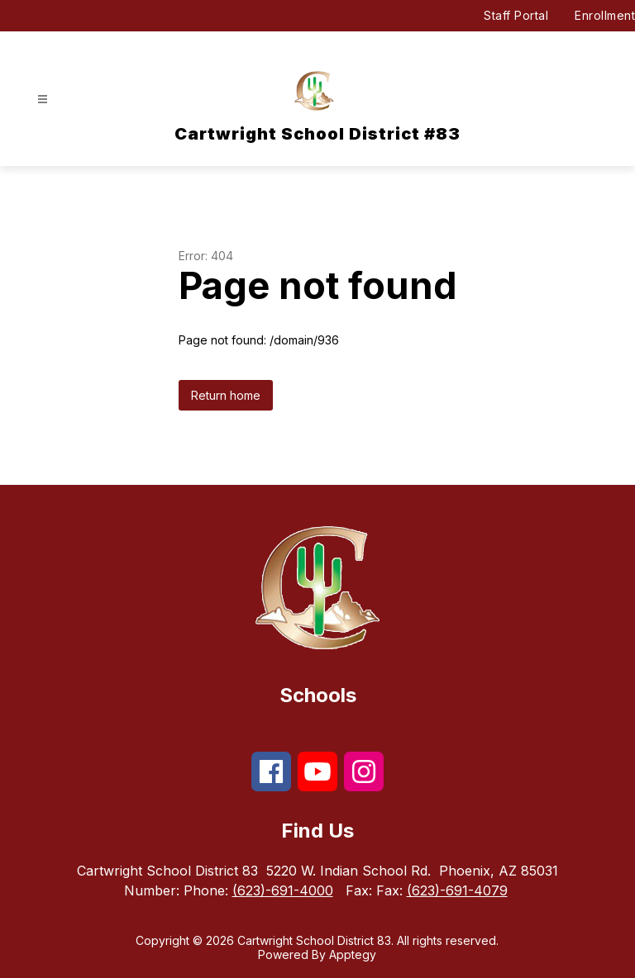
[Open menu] (42, 99)
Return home (225, 395)
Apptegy (352, 954)
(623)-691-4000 (282, 890)
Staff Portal (516, 15)
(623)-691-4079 (457, 890)
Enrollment (605, 15)
